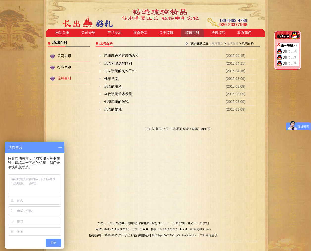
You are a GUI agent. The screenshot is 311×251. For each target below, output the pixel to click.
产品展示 (114, 33)
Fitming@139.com (200, 229)
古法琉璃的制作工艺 (119, 71)
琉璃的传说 (113, 109)
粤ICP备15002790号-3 (166, 235)
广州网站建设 (208, 235)
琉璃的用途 (113, 86)
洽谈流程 (218, 33)
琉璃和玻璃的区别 (118, 63)
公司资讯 (64, 56)
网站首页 (62, 33)
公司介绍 (88, 33)
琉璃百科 (192, 33)
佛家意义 (111, 79)
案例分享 (140, 33)
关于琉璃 (166, 33)
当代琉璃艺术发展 (118, 94)
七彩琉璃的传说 (116, 102)
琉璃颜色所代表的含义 (121, 56)
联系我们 (244, 33)
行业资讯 (64, 67)
